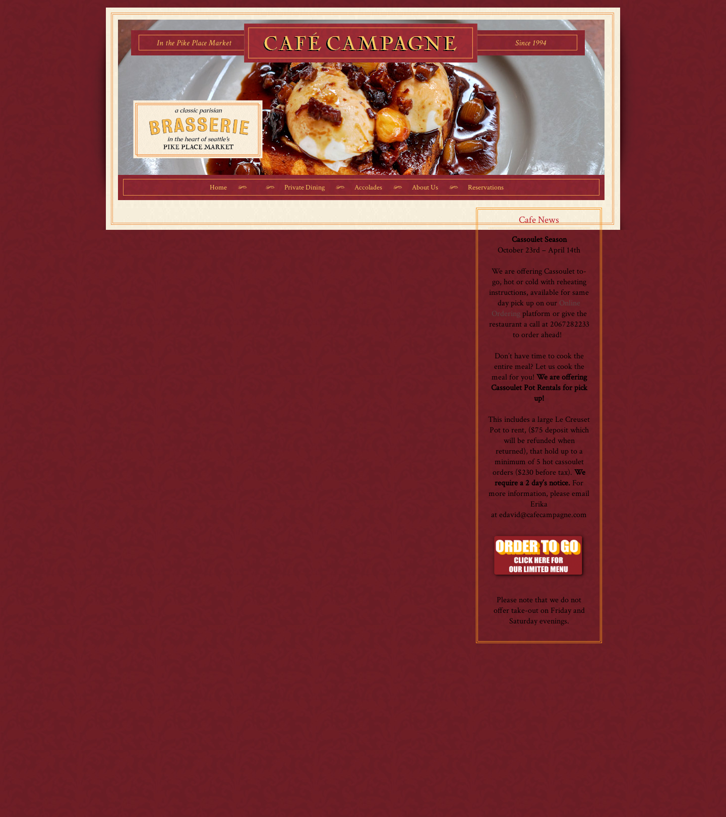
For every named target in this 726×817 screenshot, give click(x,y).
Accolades (368, 187)
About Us (425, 187)
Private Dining (304, 187)
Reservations (486, 187)
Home (218, 187)
